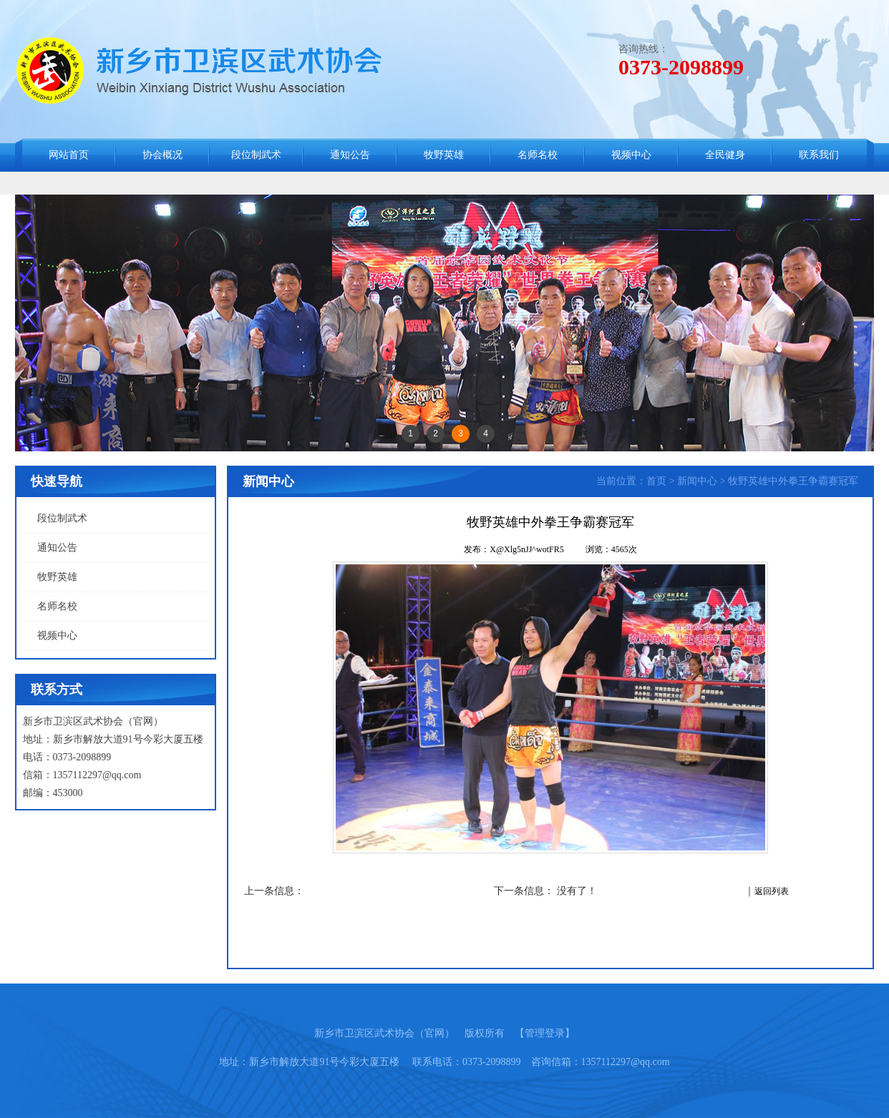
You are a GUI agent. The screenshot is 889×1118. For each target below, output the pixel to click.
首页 (656, 481)
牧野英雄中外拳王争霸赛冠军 (793, 481)
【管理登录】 (545, 1033)
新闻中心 (697, 481)
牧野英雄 (444, 154)
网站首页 (69, 154)
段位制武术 (256, 154)
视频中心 (631, 154)
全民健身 (725, 154)
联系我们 (819, 154)
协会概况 (162, 154)
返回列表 (771, 891)
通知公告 (350, 154)
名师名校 (538, 154)
